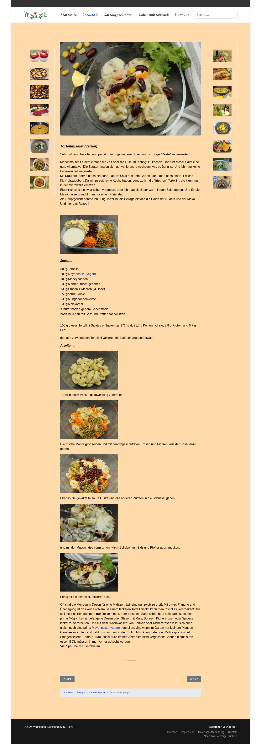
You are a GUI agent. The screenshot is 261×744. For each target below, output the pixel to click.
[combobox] (216, 15)
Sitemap (172, 732)
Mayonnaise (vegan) (82, 274)
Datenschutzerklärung (211, 732)
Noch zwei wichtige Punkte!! (220, 736)
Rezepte (88, 15)
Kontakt (232, 732)
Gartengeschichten (118, 15)
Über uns (182, 15)
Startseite (69, 15)
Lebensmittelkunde (154, 15)
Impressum (187, 732)
